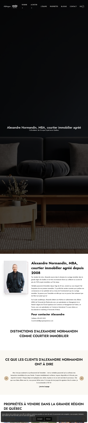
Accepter (39, 419)
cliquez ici (32, 415)
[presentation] (6, 378)
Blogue (64, 6)
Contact (73, 6)
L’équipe (44, 6)
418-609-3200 (41, 318)
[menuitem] (81, 6)
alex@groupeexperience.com (44, 321)
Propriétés (54, 6)
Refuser (48, 419)
